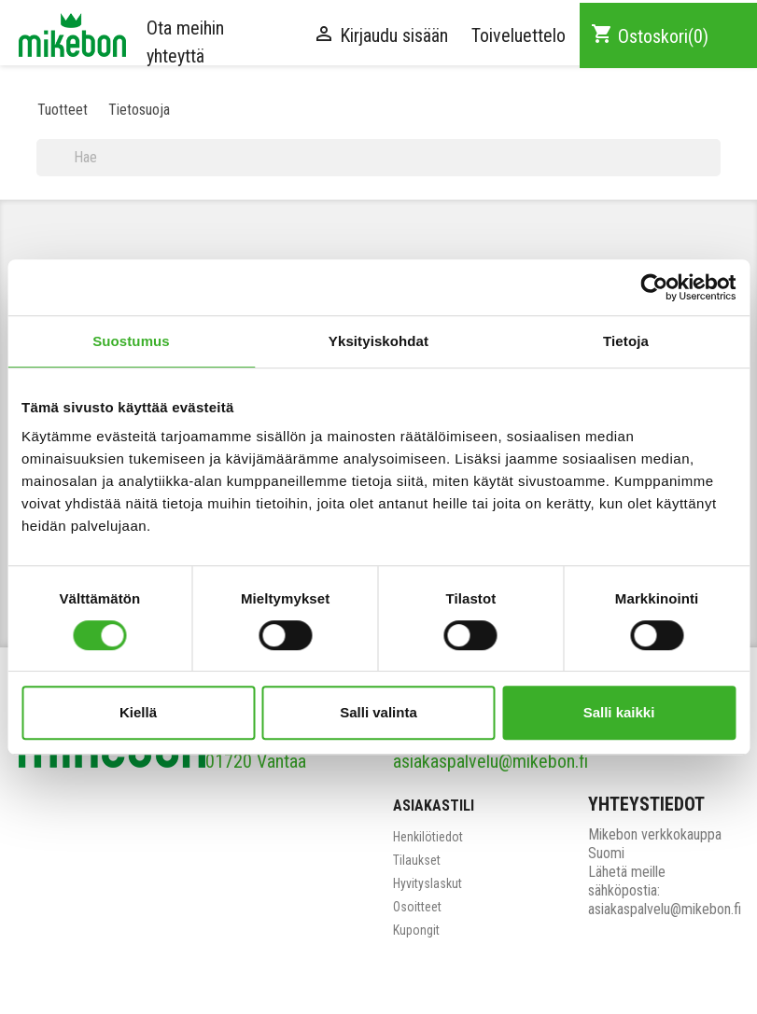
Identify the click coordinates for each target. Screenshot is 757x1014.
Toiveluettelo (518, 35)
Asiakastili (433, 805)
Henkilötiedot (428, 836)
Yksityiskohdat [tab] (378, 341)
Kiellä (138, 712)
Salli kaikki (619, 712)
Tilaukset (417, 860)
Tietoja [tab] (626, 341)
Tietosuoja (139, 109)
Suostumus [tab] (131, 341)
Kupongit (416, 930)
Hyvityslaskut (427, 883)
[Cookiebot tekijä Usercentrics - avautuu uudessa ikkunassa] (654, 287)
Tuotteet (62, 109)
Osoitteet (417, 906)
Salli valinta (378, 712)
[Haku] (378, 157)
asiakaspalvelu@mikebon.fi (490, 761)
